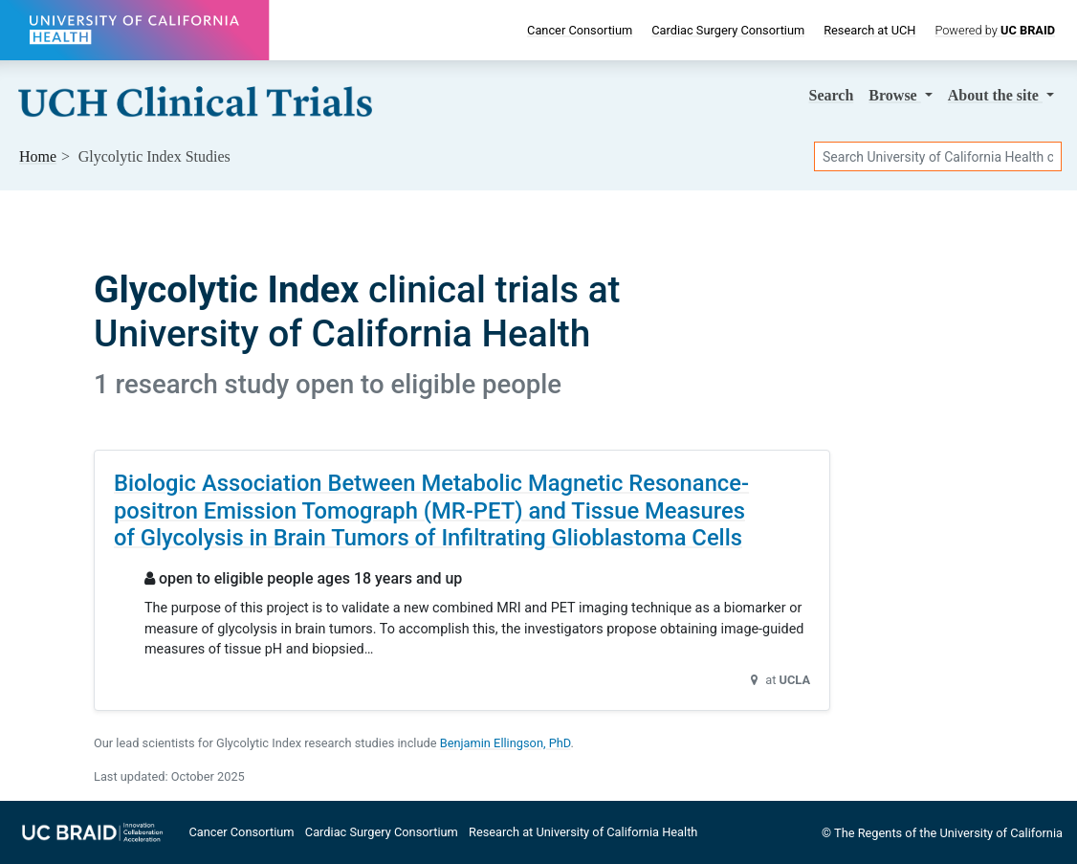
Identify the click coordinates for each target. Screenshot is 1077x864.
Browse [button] (894, 95)
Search (831, 95)
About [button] (995, 95)
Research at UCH (869, 30)
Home (37, 156)
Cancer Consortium (579, 30)
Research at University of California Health (583, 832)
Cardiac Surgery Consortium (727, 30)
